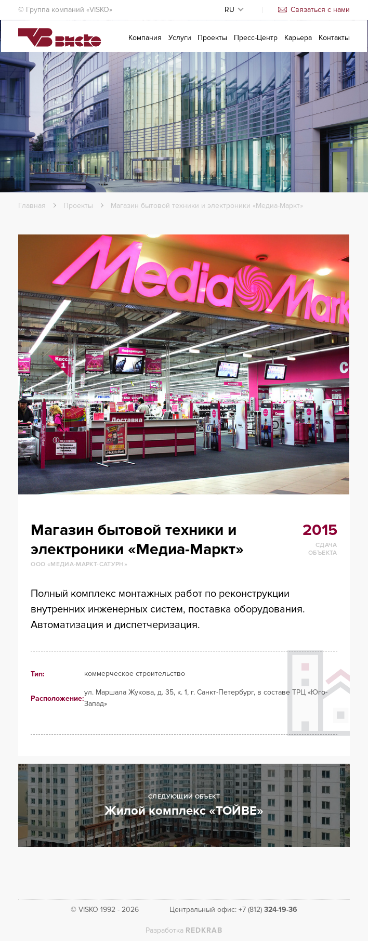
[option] (183, 364)
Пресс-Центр (256, 45)
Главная (32, 205)
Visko (59, 45)
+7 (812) (268, 909)
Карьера (298, 45)
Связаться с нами (314, 9)
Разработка (184, 930)
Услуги (179, 45)
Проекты (212, 45)
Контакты (334, 45)
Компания (145, 45)
